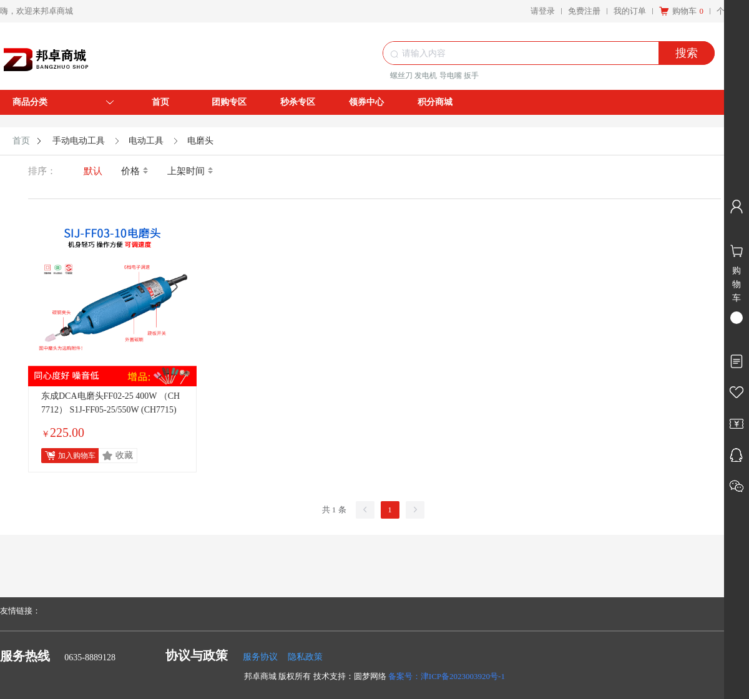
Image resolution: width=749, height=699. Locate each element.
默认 (93, 171)
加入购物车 (76, 455)
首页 (160, 102)
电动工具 (146, 140)
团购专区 (229, 102)
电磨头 (200, 140)
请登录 (543, 11)
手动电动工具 (78, 140)
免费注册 (584, 11)
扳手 (471, 75)
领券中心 (366, 102)
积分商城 (435, 102)
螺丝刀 (401, 75)
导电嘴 (450, 75)
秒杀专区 (297, 102)
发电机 (425, 75)
